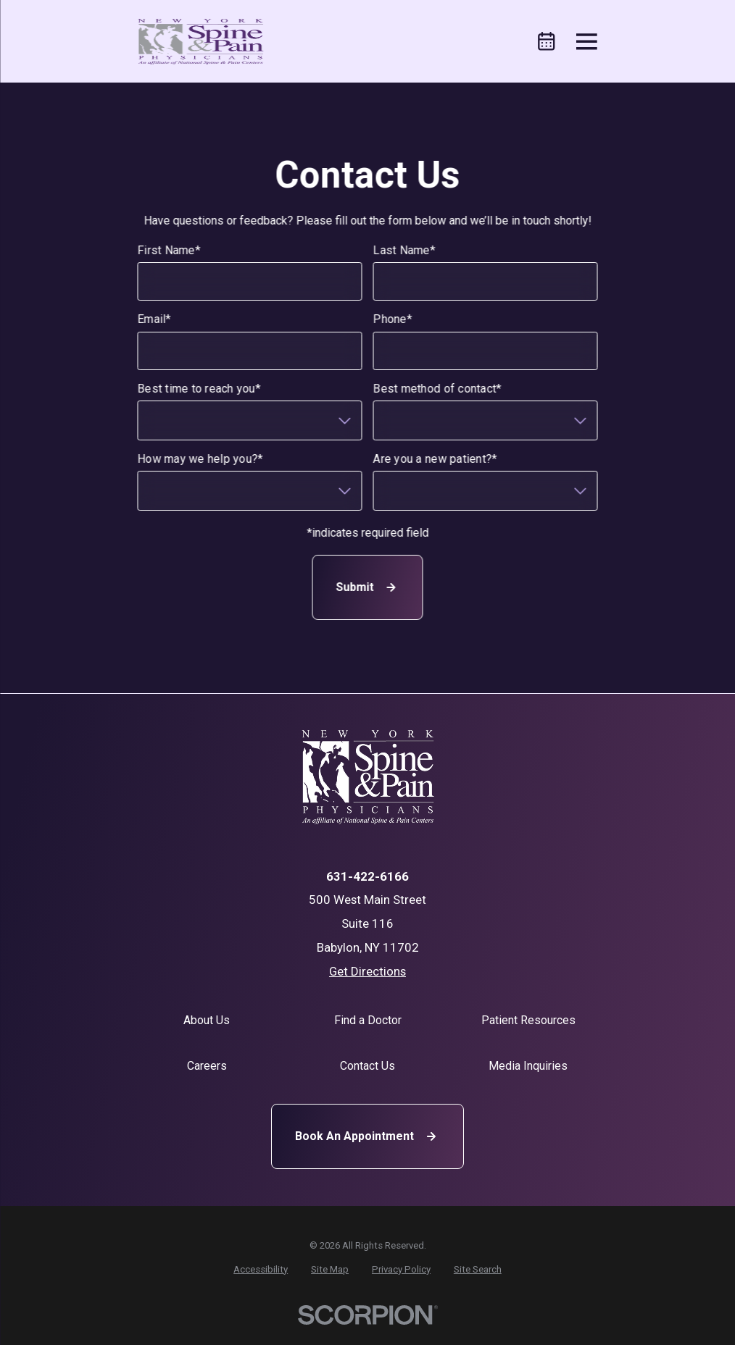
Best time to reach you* (199, 388)
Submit (367, 587)
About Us (206, 1020)
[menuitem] (260, 1269)
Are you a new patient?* (435, 459)
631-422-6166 (367, 877)
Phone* (392, 320)
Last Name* (404, 250)
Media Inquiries (528, 1066)
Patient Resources (528, 1020)
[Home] (200, 41)
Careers (207, 1066)
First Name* (169, 250)
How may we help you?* (200, 459)
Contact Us (367, 1066)
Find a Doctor (368, 1020)
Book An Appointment (367, 1136)
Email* (155, 320)
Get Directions (367, 971)
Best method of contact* (437, 388)
